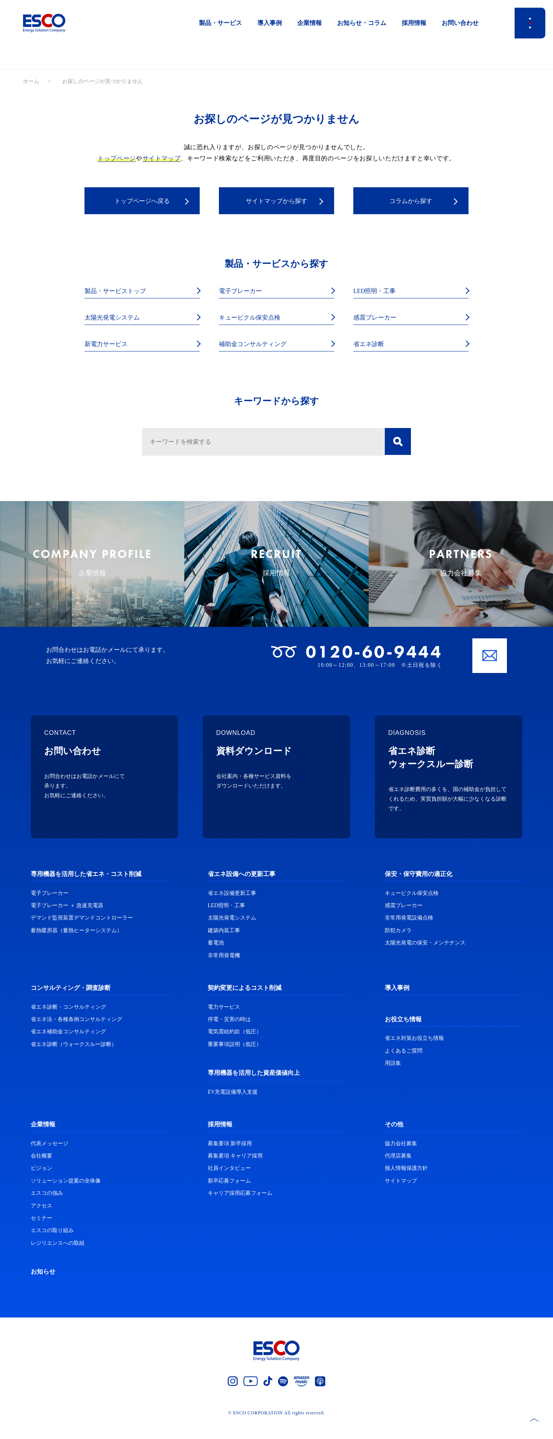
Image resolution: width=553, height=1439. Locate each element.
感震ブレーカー (377, 318)
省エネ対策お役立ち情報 (414, 1054)
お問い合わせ (460, 23)
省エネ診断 (370, 345)
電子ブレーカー (243, 291)
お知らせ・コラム (361, 23)
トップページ (117, 158)
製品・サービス (220, 23)
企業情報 (309, 23)
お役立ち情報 (403, 1035)
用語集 (393, 1079)
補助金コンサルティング (257, 345)
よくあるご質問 (403, 1066)
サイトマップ (161, 158)
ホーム (31, 81)
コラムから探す (410, 201)
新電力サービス (108, 345)
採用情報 (414, 23)
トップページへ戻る (142, 201)
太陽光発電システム (115, 318)
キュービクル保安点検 (253, 318)
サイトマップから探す (276, 201)
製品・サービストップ (119, 291)
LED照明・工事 (377, 291)
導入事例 (269, 23)
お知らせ (43, 1287)
